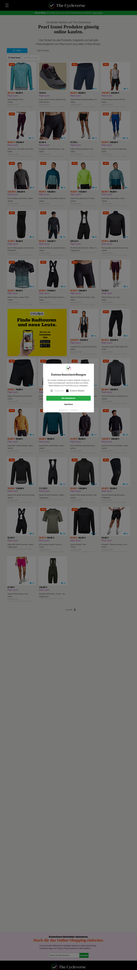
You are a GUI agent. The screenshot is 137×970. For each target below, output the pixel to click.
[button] (63, 410)
